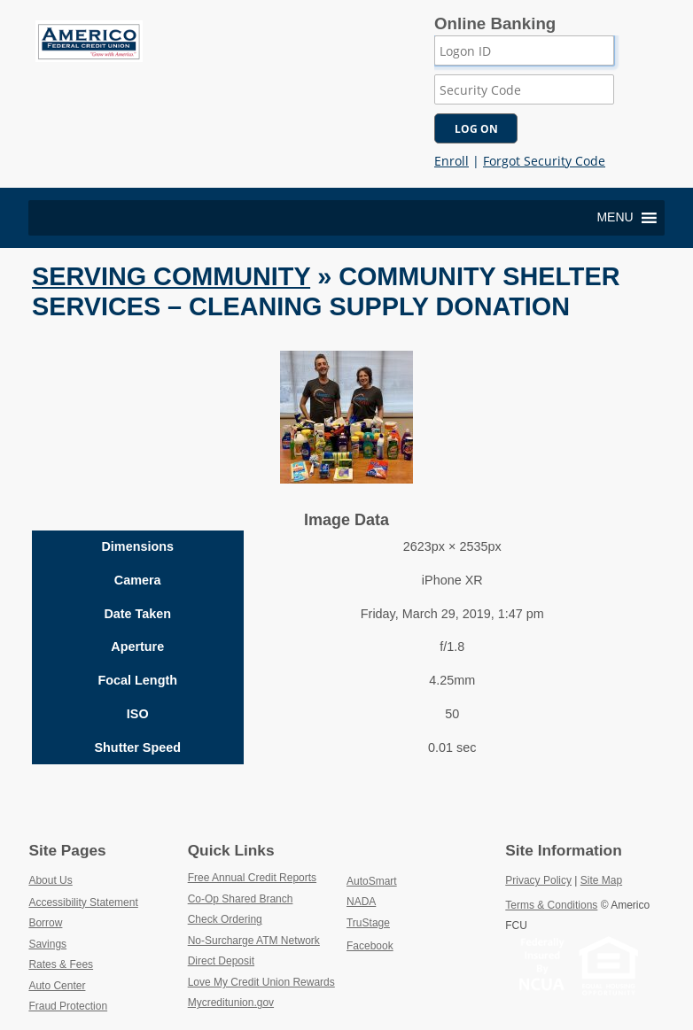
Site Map (601, 880)
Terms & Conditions (551, 905)
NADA (402, 901)
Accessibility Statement (82, 902)
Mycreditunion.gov (231, 1002)
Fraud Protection (67, 1006)
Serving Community (171, 276)
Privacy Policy (538, 880)
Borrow (45, 923)
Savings (47, 944)
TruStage (409, 922)
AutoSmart (412, 880)
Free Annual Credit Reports (267, 877)
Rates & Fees (60, 964)
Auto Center (56, 986)
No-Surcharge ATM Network (267, 940)
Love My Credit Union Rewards (267, 981)
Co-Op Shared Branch (267, 898)
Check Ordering (266, 918)
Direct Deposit (263, 960)
